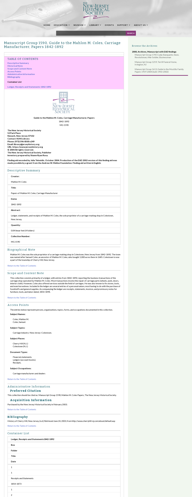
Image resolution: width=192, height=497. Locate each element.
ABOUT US (140, 25)
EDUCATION (61, 25)
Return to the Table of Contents (21, 265)
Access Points (14, 71)
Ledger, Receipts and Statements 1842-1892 (29, 86)
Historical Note (15, 66)
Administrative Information (21, 74)
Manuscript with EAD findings (161, 51)
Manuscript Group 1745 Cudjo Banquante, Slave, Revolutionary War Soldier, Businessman (157, 56)
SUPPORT (122, 25)
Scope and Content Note (19, 68)
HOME (47, 25)
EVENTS (109, 25)
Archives (142, 51)
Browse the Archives (144, 46)
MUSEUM (78, 25)
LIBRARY (94, 25)
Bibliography (13, 77)
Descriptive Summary (18, 63)
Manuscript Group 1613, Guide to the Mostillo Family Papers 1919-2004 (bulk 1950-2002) (159, 70)
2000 (134, 51)
